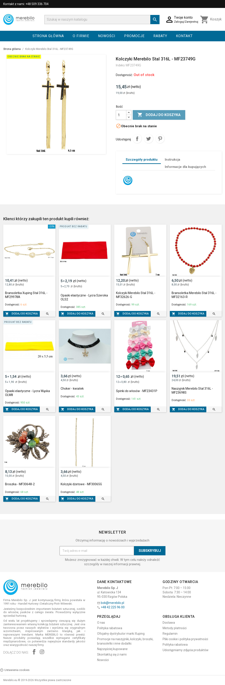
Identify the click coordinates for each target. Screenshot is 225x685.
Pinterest (160, 138)
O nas (101, 622)
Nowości (106, 36)
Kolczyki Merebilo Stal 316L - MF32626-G (135, 295)
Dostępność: (124, 75)
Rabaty (160, 36)
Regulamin (170, 633)
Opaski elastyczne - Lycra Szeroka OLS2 (84, 297)
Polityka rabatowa (109, 628)
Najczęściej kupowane (112, 649)
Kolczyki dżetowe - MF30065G (81, 484)
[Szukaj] (102, 19)
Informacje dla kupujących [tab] (185, 167)
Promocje (134, 36)
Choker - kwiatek (72, 388)
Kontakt (184, 36)
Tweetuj (148, 138)
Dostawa (169, 622)
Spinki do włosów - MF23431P (136, 391)
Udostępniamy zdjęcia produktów (186, 650)
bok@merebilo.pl (112, 603)
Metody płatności (175, 628)
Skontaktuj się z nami (112, 654)
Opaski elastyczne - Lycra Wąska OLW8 (27, 393)
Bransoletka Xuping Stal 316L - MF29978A (26, 295)
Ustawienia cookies (14, 670)
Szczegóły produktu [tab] (142, 160)
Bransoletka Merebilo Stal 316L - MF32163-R (194, 295)
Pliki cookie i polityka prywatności (185, 639)
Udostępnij (137, 138)
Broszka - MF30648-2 (20, 484)
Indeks (120, 65)
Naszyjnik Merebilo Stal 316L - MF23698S (192, 390)
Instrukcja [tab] (172, 160)
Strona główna (48, 36)
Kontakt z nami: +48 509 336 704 (26, 4)
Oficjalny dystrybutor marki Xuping (121, 633)
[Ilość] (121, 115)
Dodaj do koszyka (159, 115)
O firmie (81, 36)
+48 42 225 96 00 (113, 607)
